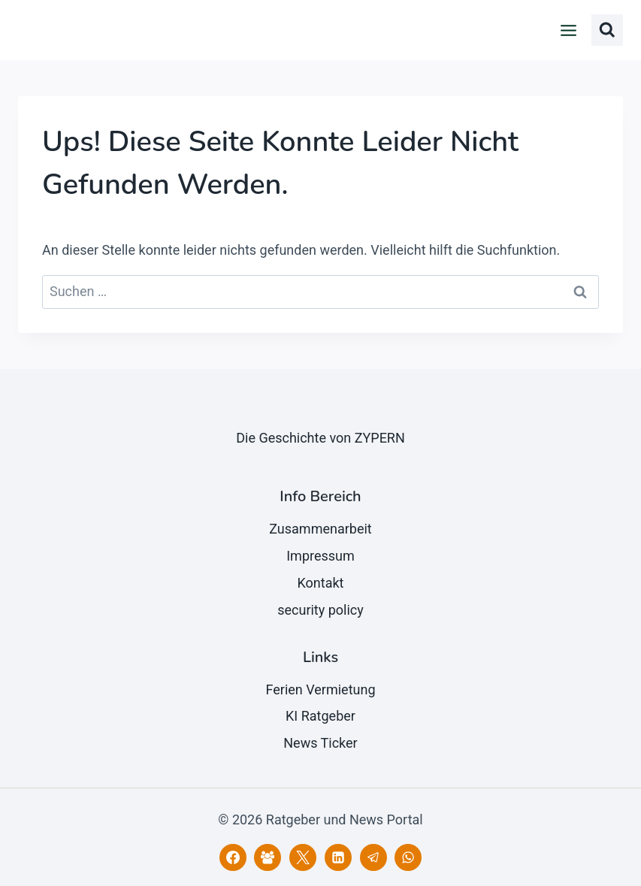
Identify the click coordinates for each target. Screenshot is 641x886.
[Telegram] (373, 857)
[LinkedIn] (338, 857)
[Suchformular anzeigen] (607, 30)
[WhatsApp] (408, 857)
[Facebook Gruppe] (267, 857)
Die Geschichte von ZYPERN (320, 438)
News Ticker (320, 743)
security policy (320, 610)
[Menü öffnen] (569, 30)
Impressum (320, 556)
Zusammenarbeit (320, 529)
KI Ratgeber (320, 716)
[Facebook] (232, 857)
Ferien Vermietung (320, 689)
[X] (302, 857)
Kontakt (321, 583)
